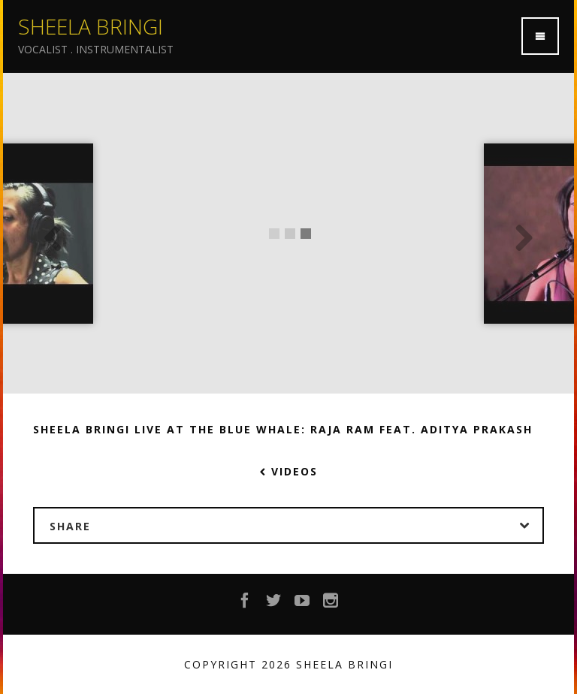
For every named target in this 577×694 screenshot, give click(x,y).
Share (296, 525)
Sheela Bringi (90, 26)
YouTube (303, 605)
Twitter (274, 605)
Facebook (246, 605)
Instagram (331, 605)
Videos (289, 471)
